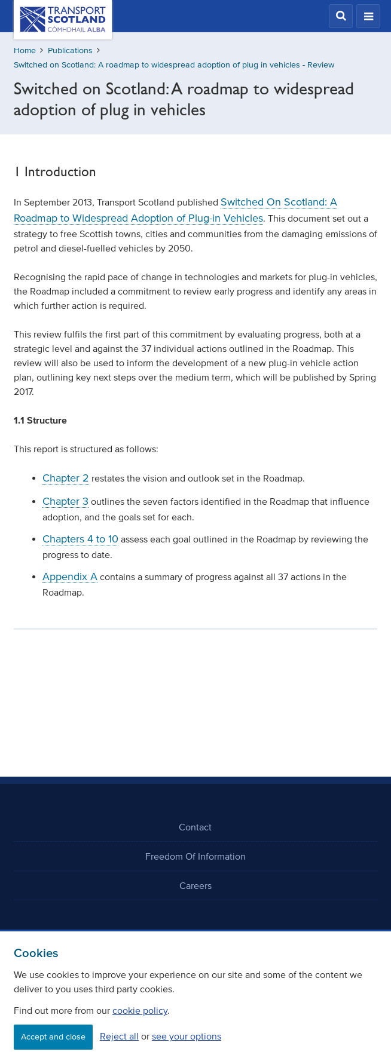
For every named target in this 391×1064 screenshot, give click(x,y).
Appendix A (69, 576)
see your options (186, 1036)
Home (25, 50)
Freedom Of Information (195, 856)
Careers (195, 885)
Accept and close (53, 1036)
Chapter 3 (65, 501)
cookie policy (139, 1010)
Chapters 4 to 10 (80, 539)
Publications (70, 50)
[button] (341, 16)
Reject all (119, 1036)
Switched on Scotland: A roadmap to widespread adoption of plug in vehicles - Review (174, 64)
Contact (195, 826)
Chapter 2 (65, 478)
